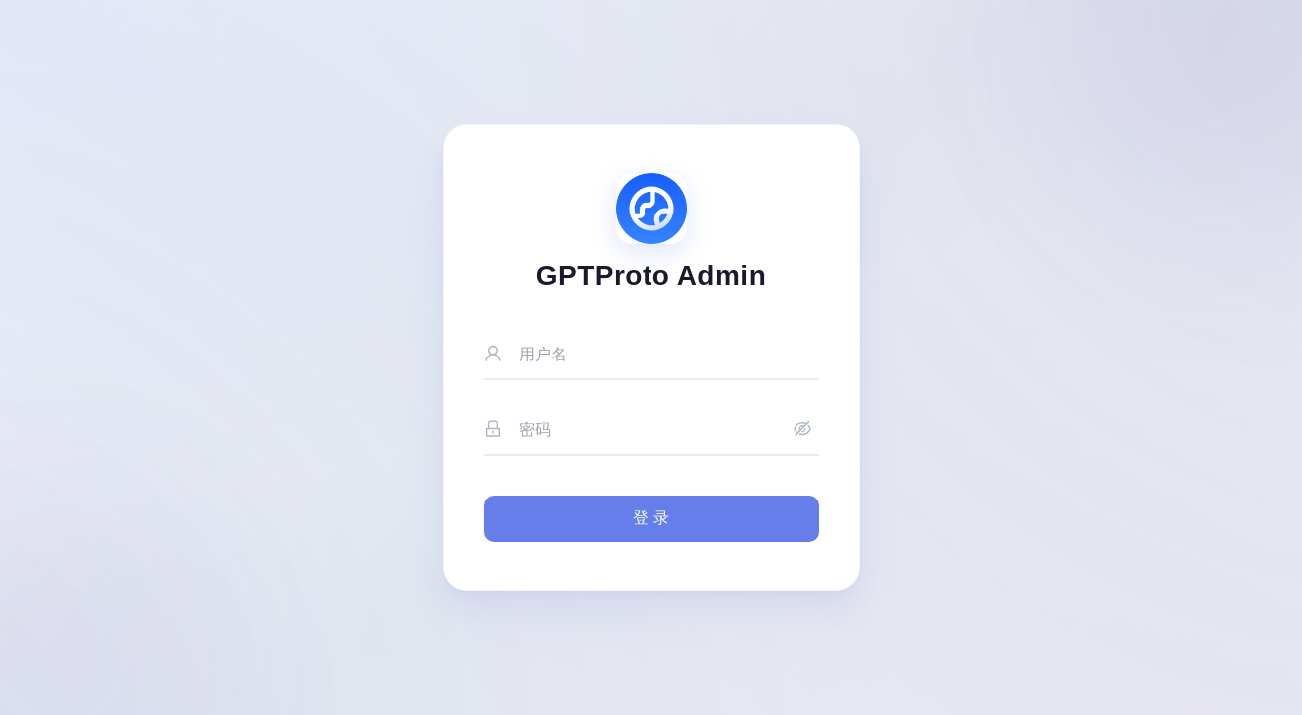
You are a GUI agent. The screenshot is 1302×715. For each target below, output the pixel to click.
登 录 (650, 517)
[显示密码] (802, 430)
